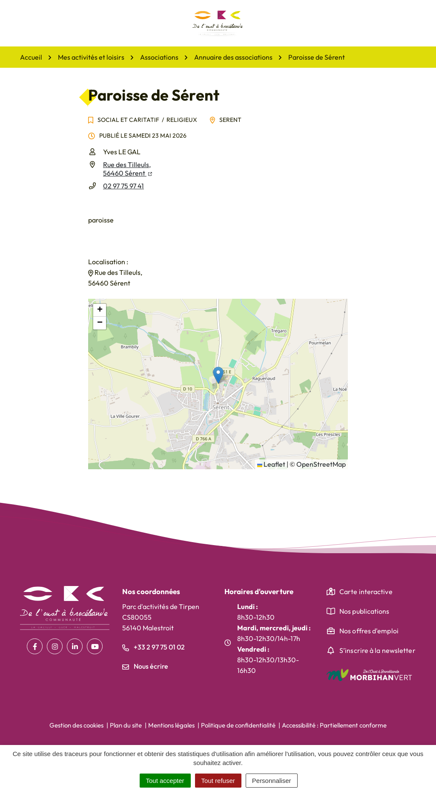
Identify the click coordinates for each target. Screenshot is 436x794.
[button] (218, 375)
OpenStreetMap (321, 464)
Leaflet (271, 464)
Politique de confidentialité (238, 725)
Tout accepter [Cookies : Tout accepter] (165, 780)
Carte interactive (366, 591)
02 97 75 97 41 (123, 186)
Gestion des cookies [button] (76, 725)
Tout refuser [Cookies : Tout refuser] (218, 780)
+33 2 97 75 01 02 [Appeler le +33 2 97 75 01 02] (153, 647)
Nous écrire (145, 666)
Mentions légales (171, 725)
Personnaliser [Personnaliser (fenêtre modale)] (271, 780)
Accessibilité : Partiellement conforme (334, 725)
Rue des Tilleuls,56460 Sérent (127, 168)
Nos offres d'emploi (369, 631)
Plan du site (126, 725)
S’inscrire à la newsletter (377, 650)
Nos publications (364, 611)
